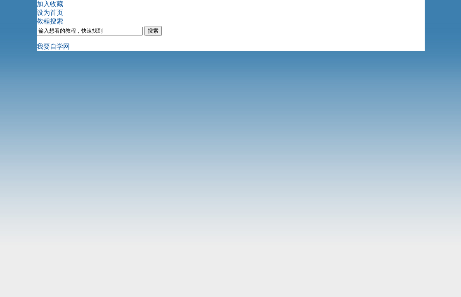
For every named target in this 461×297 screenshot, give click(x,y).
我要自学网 (53, 46)
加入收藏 (50, 3)
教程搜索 (50, 21)
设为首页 (50, 12)
